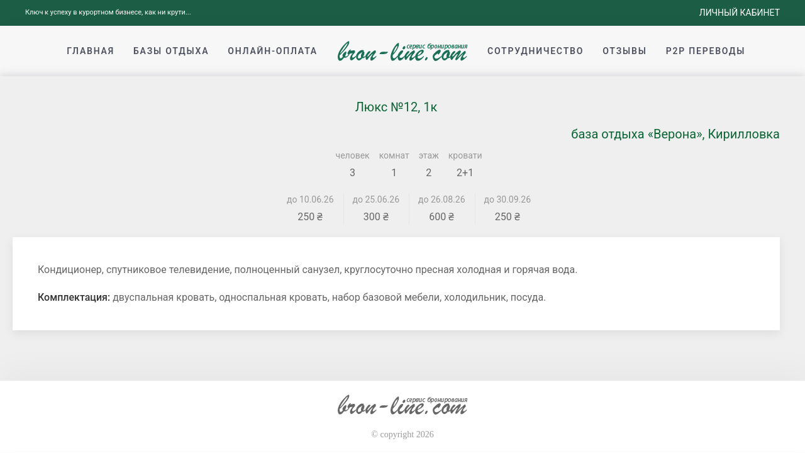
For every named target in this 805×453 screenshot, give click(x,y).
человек (353, 155)
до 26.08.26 (441, 199)
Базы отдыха (171, 51)
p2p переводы (706, 51)
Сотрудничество (535, 51)
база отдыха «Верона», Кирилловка (675, 134)
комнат (394, 155)
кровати (465, 155)
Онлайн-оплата (273, 51)
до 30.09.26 (507, 199)
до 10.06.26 (310, 199)
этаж (429, 155)
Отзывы (624, 51)
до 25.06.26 (376, 199)
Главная (90, 51)
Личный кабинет (739, 13)
